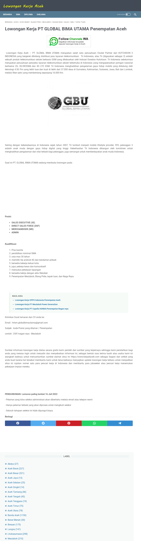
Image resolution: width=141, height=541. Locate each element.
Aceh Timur (113, 69)
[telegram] (83, 453)
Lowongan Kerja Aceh (75, 537)
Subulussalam (114, 125)
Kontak (63, 531)
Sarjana (43, 10)
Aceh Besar (113, 36)
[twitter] (31, 453)
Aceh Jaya (112, 41)
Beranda (9, 10)
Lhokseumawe (115, 97)
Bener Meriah (113, 83)
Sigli (109, 115)
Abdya (110, 27)
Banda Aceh (114, 78)
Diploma (30, 10)
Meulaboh (113, 101)
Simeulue (111, 120)
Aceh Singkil (113, 50)
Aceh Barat (113, 31)
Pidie (109, 106)
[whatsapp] (66, 453)
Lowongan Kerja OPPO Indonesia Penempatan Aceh (37, 321)
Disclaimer (73, 531)
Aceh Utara (112, 73)
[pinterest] (48, 453)
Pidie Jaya (112, 111)
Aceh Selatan (113, 45)
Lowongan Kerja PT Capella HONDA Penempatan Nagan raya (41, 329)
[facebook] (13, 453)
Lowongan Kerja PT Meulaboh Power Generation (36, 325)
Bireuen (111, 87)
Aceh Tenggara (114, 64)
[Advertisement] (48, 207)
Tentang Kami (52, 531)
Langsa (111, 92)
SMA (20, 10)
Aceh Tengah (113, 59)
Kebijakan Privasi (88, 531)
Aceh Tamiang (114, 55)
